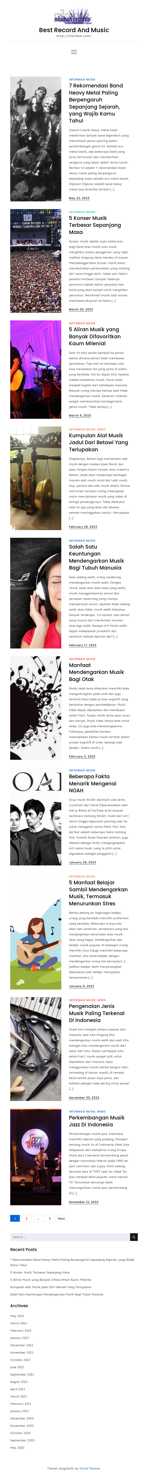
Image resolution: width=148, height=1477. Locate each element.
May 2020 (17, 1447)
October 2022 (20, 1360)
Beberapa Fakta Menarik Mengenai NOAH (93, 783)
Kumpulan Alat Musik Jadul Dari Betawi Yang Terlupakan (98, 442)
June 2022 (17, 1367)
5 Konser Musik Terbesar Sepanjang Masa (95, 225)
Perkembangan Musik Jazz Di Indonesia (97, 1121)
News (101, 429)
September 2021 (22, 1374)
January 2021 (19, 1411)
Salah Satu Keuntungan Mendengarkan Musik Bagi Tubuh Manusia (96, 557)
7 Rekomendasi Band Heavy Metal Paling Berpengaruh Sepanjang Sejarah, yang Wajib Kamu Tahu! (96, 103)
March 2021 (18, 1396)
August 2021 (19, 1382)
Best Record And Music (74, 30)
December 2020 (21, 1418)
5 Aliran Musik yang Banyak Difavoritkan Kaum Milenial (95, 336)
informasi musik (82, 79)
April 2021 (17, 1389)
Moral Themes (90, 1468)
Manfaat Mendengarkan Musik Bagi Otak (96, 672)
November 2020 (22, 1426)
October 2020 (20, 1433)
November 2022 (22, 1352)
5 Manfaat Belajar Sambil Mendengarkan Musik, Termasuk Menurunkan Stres (98, 893)
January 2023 (19, 1338)
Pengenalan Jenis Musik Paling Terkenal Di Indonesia (96, 1013)
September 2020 (22, 1440)
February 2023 (20, 1330)
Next (61, 1218)
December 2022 (21, 1345)
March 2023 (18, 1323)
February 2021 (20, 1404)
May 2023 (17, 1316)
